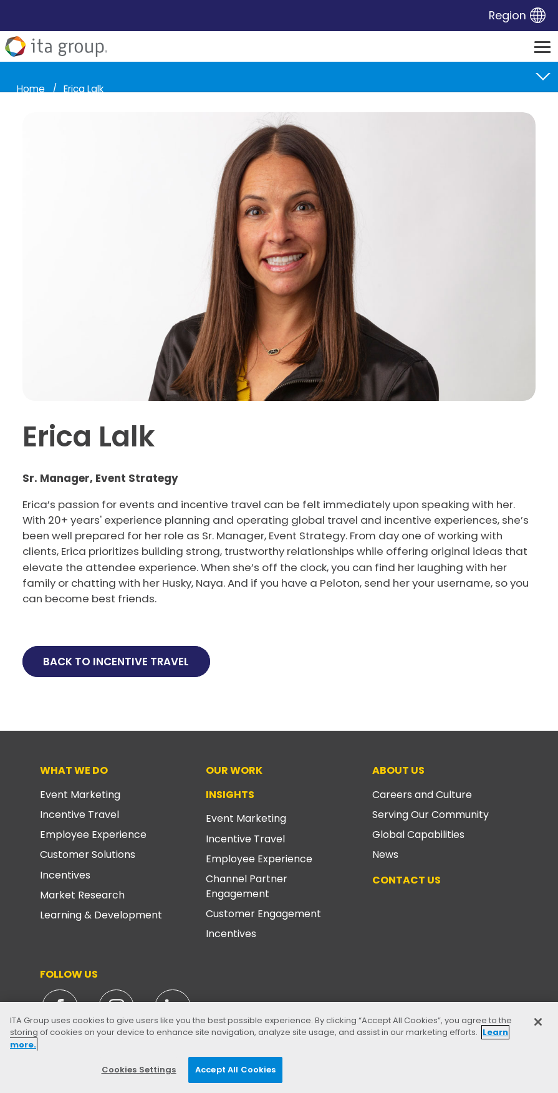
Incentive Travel (79, 814)
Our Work (234, 770)
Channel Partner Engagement (246, 886)
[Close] (538, 1022)
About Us (398, 770)
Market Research (82, 895)
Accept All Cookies (235, 1070)
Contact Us (406, 880)
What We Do (74, 770)
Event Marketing (80, 794)
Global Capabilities (418, 834)
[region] (279, 1047)
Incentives (65, 875)
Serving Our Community (430, 814)
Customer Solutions (87, 854)
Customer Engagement (263, 914)
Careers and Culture (422, 794)
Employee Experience (93, 834)
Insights (230, 794)
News (385, 854)
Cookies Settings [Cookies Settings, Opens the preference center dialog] (139, 1070)
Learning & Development (101, 915)
